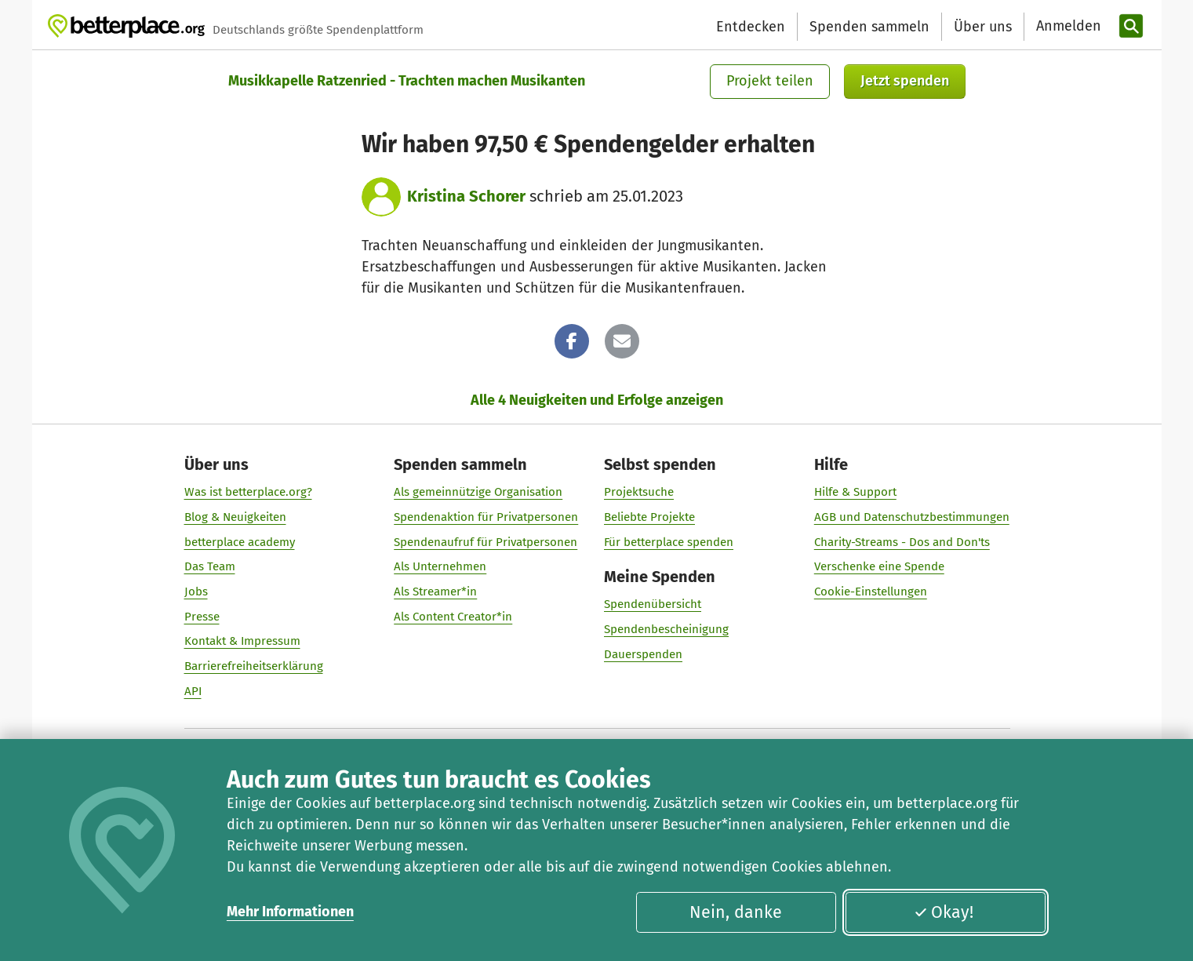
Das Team (209, 566)
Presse (201, 616)
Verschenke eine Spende (878, 566)
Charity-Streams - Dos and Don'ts (901, 541)
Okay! (944, 912)
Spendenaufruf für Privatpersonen (485, 541)
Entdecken (750, 26)
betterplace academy (239, 541)
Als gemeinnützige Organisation (478, 492)
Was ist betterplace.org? (247, 492)
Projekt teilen (769, 80)
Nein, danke (735, 912)
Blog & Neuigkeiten (235, 516)
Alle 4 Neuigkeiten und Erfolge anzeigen (597, 400)
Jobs (195, 591)
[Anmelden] (1066, 26)
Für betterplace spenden (668, 541)
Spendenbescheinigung (666, 629)
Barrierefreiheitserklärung (253, 666)
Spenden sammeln (869, 26)
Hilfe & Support (854, 492)
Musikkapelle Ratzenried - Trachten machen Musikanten (406, 80)
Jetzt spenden (904, 80)
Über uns (983, 26)
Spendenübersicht (652, 604)
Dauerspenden (643, 653)
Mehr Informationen (290, 911)
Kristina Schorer (466, 196)
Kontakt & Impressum (242, 641)
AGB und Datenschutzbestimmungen (911, 516)
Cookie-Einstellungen (869, 591)
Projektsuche (639, 492)
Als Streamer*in (435, 591)
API (192, 690)
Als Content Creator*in (453, 616)
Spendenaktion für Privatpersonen (486, 516)
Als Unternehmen (440, 566)
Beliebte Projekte (649, 516)
